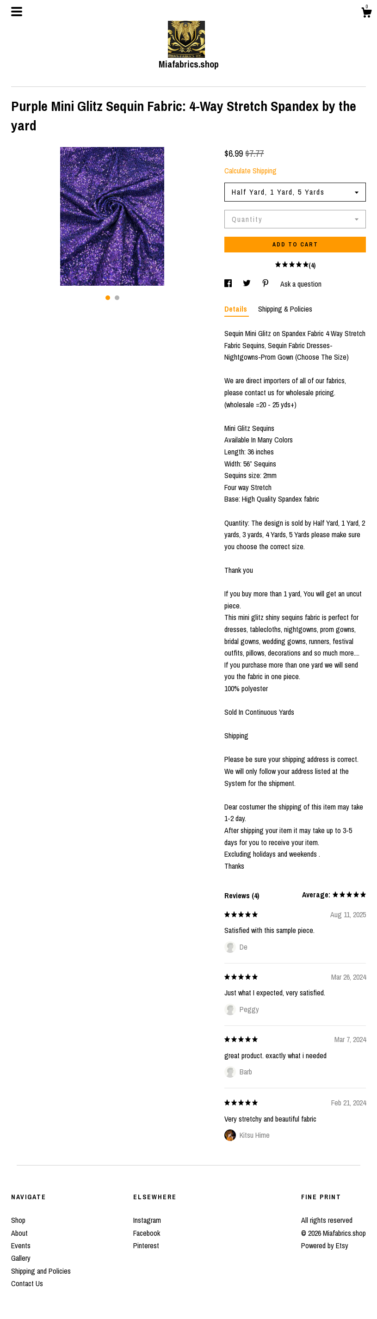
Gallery (21, 1258)
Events (21, 1245)
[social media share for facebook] (229, 284)
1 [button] (107, 297)
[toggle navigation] (16, 11)
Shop (18, 1220)
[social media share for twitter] (248, 284)
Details (236, 309)
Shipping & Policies (285, 309)
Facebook (146, 1233)
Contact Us (27, 1283)
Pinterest (146, 1245)
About (19, 1233)
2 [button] (117, 297)
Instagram (147, 1220)
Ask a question (300, 284)
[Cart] (366, 14)
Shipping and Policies (41, 1271)
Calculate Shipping (250, 171)
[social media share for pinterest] (266, 284)
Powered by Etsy (324, 1245)
